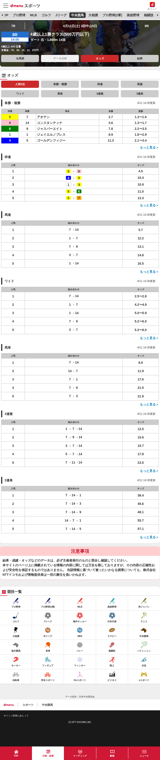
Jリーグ (61, 15)
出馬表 (20, 58)
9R (147, 26)
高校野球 (133, 15)
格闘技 (148, 15)
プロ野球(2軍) (112, 15)
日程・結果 (48, 756)
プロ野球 (19, 15)
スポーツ (27, 704)
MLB (33, 15)
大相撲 (93, 15)
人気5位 (20, 84)
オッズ (100, 58)
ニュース (144, 756)
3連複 (99, 93)
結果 (140, 58)
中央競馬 (77, 15)
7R (13, 26)
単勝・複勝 (60, 84)
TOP (5, 15)
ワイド (20, 93)
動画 (112, 756)
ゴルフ (46, 15)
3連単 (139, 93)
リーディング (80, 756)
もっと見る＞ (149, 147)
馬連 (140, 84)
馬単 (60, 93)
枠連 (100, 84)
